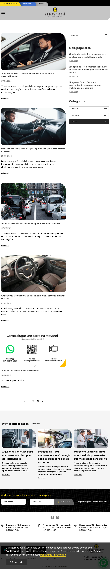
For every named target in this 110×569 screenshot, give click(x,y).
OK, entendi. (16, 562)
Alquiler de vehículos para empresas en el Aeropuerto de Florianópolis (88, 55)
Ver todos (36, 424)
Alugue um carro (10, 4)
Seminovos (28, 4)
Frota (41, 4)
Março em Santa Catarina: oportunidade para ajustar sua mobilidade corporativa (85, 85)
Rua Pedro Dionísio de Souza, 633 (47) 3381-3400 (94, 527)
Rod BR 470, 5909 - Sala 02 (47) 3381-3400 (21, 527)
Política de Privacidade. (53, 554)
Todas (90, 109)
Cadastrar (65, 502)
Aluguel (90, 115)
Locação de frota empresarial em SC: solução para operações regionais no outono (88, 69)
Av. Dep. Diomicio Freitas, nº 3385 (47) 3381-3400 (57, 527)
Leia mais (5, 98)
